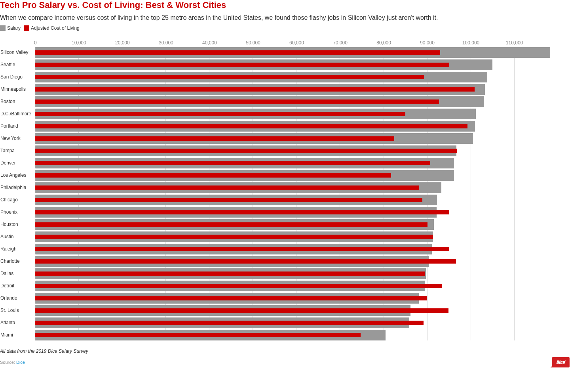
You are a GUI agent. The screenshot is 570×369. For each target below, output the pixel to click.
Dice (20, 362)
